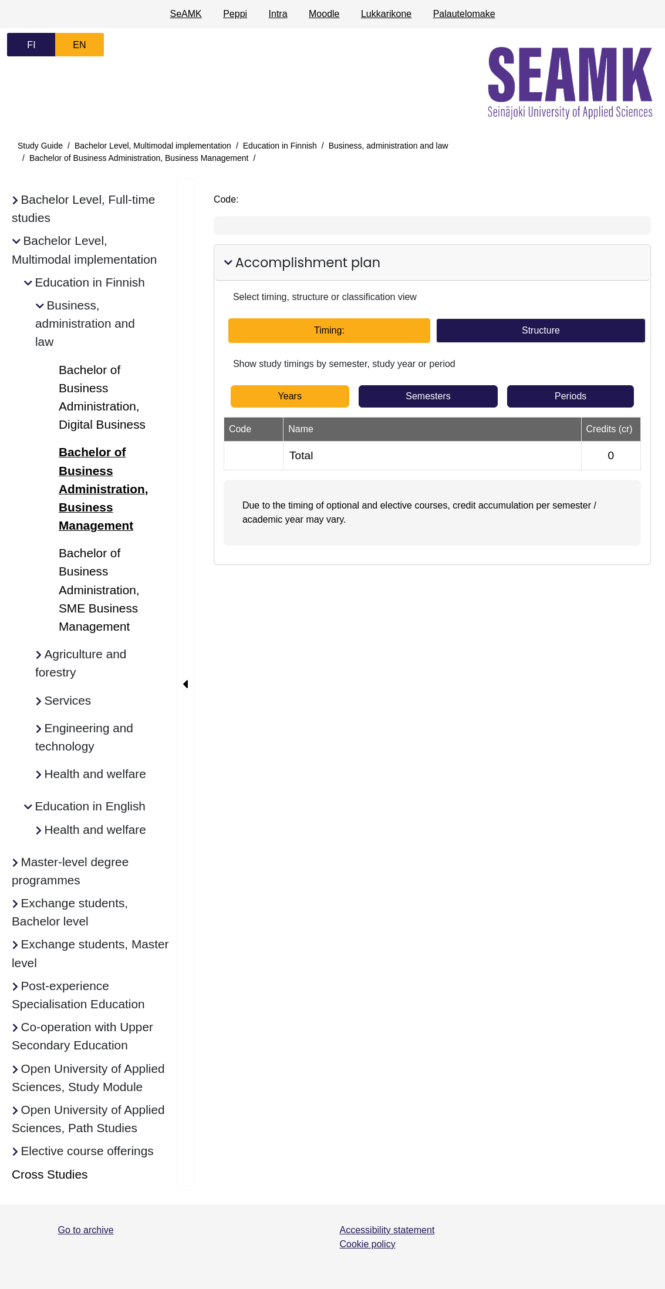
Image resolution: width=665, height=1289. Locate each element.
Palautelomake (464, 14)
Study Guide (40, 145)
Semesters (428, 396)
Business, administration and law (388, 145)
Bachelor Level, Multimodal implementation (153, 145)
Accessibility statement (387, 1230)
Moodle (324, 14)
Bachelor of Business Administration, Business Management (139, 158)
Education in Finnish (280, 145)
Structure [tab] (541, 330)
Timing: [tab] (329, 330)
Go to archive (86, 1230)
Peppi (235, 14)
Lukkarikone (386, 14)
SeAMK (185, 14)
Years (290, 396)
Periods (570, 396)
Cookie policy (368, 1244)
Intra (278, 14)
